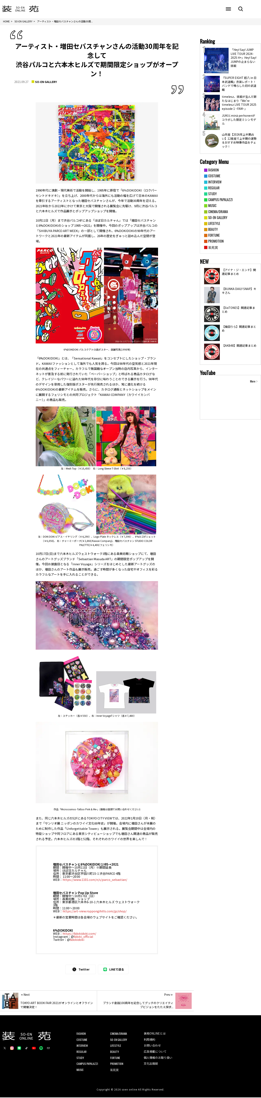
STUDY (80, 1058)
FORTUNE (115, 1058)
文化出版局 (151, 1064)
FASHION (81, 1034)
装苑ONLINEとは (155, 1034)
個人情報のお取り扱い (158, 1058)
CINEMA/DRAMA (118, 1034)
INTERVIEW (82, 1046)
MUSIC (80, 1070)
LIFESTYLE (115, 1046)
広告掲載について (155, 1052)
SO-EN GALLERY (46, 82)
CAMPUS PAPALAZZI (87, 1064)
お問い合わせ (152, 1046)
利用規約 (149, 1040)
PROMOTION (116, 1064)
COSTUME (81, 1040)
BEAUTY (114, 1052)
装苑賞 (114, 1070)
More (252, 382)
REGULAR (81, 1052)
